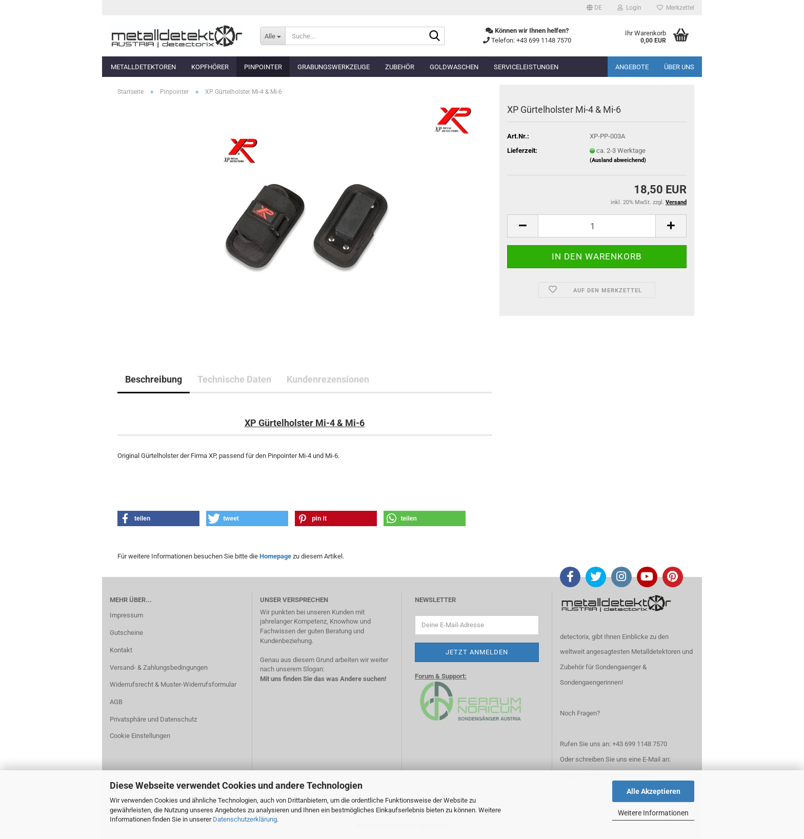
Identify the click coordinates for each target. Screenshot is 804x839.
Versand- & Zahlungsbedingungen (159, 667)
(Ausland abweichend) (618, 160)
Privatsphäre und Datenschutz (153, 719)
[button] (594, 7)
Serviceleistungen (526, 67)
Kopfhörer (210, 67)
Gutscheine (126, 632)
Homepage (275, 556)
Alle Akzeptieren (653, 791)
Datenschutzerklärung (245, 819)
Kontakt (121, 650)
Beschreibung (153, 379)
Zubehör (399, 67)
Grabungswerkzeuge (333, 67)
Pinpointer (263, 67)
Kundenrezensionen (328, 379)
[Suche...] (272, 36)
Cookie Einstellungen (140, 736)
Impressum (126, 615)
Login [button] (629, 7)
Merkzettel (675, 7)
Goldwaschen (454, 67)
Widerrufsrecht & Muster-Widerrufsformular (173, 684)
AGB (116, 702)
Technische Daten (234, 379)
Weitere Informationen (653, 813)
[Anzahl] (597, 225)
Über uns (679, 67)
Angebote (632, 67)
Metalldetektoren (143, 67)
